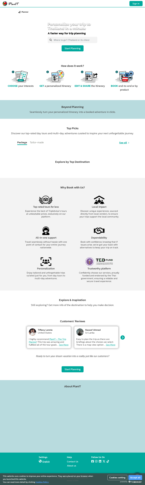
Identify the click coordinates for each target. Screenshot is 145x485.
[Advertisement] (72, 419)
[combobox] (72, 40)
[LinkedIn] (100, 461)
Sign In (136, 3)
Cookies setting (117, 477)
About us (71, 465)
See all (123, 142)
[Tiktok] (108, 461)
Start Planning (73, 48)
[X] (104, 461)
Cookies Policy (42, 482)
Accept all (135, 477)
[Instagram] (96, 461)
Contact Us (72, 461)
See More (64, 344)
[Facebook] (92, 461)
